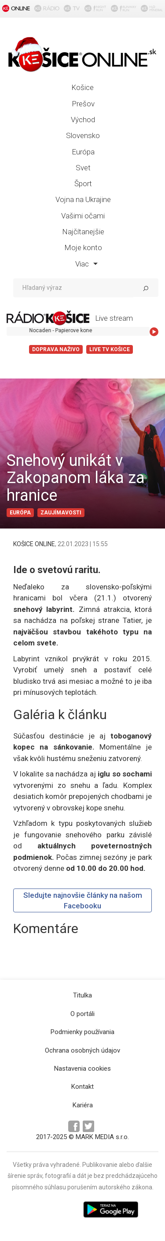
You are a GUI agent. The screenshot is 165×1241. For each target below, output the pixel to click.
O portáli (82, 1014)
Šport (83, 183)
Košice (82, 87)
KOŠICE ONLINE (34, 543)
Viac (86, 263)
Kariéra (83, 1105)
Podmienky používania (82, 1032)
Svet (83, 167)
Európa (83, 151)
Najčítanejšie (83, 231)
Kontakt (82, 1087)
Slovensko (83, 135)
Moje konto (83, 247)
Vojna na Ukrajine (83, 199)
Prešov (83, 103)
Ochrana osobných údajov (82, 1050)
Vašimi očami (83, 215)
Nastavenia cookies (82, 1068)
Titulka (82, 995)
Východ (83, 119)
